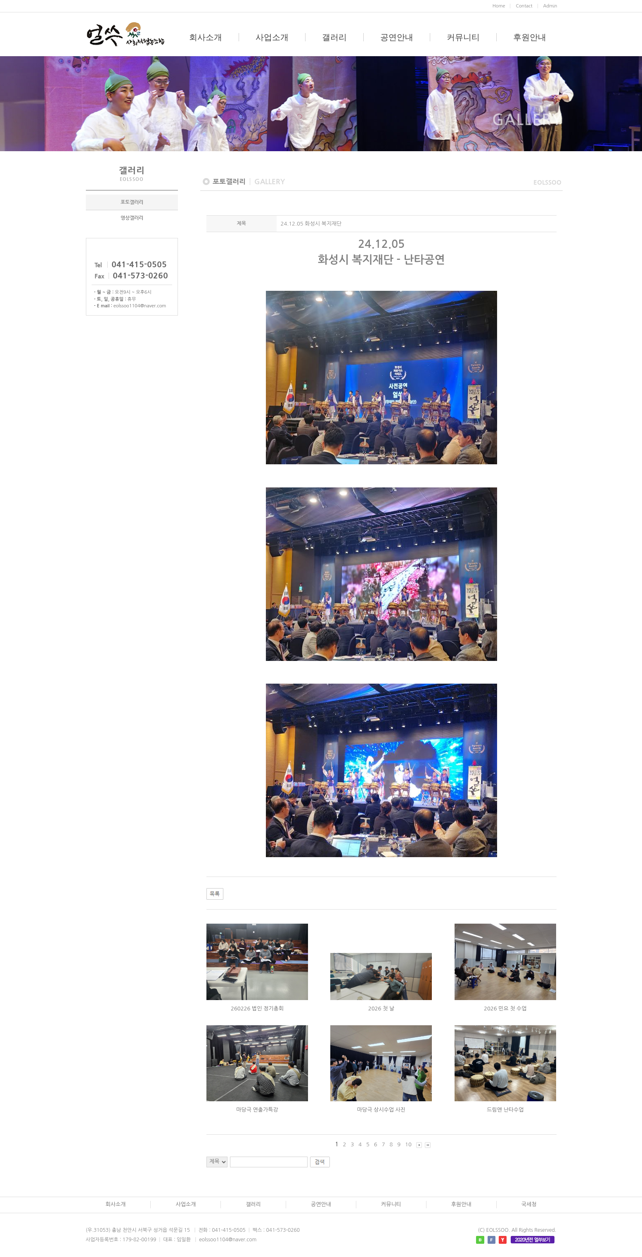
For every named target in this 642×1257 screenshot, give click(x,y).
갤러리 (334, 37)
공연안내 (396, 37)
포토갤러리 (132, 202)
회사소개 (205, 37)
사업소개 (272, 37)
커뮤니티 (463, 37)
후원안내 (529, 37)
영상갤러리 (132, 218)
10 (408, 1144)
